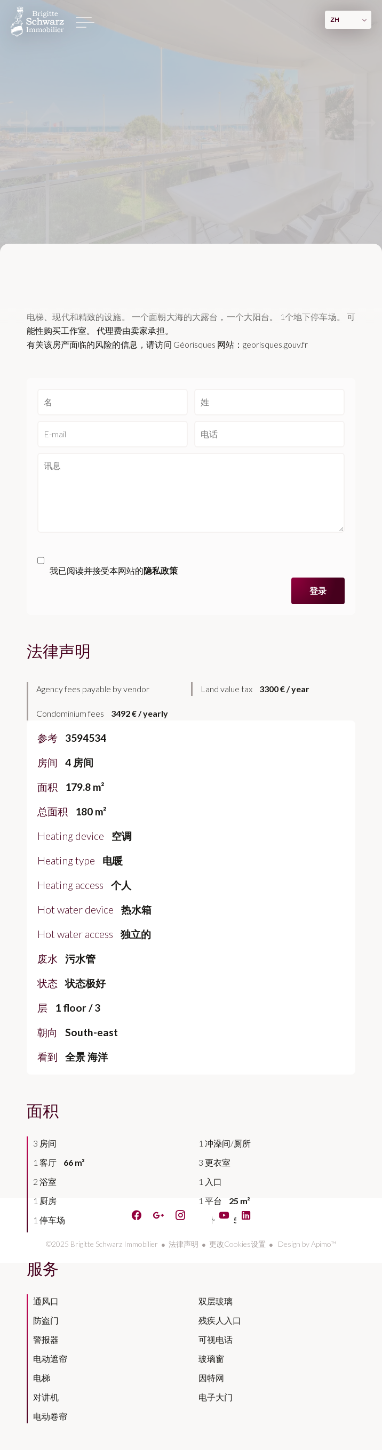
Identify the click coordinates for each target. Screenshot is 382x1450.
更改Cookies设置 (237, 1243)
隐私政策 (161, 570)
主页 (37, 21)
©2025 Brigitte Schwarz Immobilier (102, 1243)
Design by (306, 1243)
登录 (318, 591)
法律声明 (183, 1243)
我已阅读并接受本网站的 (114, 570)
